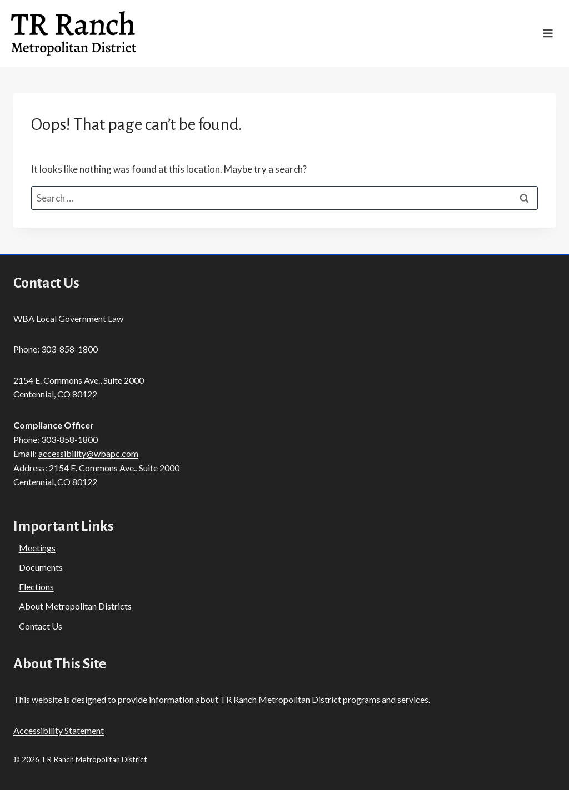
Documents (41, 567)
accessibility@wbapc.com (88, 453)
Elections (36, 586)
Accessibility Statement (58, 730)
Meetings (37, 547)
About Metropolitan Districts (75, 606)
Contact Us (40, 626)
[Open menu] (547, 33)
